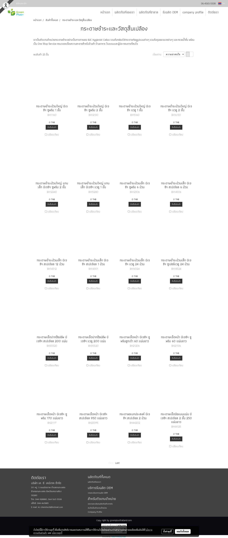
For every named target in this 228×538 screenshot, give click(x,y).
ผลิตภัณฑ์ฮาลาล (148, 12)
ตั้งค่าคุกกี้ (167, 531)
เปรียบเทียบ (53, 135)
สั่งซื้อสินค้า (51, 127)
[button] (223, 12)
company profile (192, 12)
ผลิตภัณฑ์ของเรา (125, 12)
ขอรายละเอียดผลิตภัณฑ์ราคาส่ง (100, 503)
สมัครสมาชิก (21, 3)
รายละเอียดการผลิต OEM (98, 492)
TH (221, 3)
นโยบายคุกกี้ (57, 533)
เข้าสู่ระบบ (7, 3)
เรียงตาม (158, 54)
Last (117, 463)
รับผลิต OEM (170, 12)
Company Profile (95, 511)
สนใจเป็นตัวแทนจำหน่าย (97, 507)
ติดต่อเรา (213, 12)
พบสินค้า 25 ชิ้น (41, 54)
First (111, 463)
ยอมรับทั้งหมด (183, 531)
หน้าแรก (105, 12)
